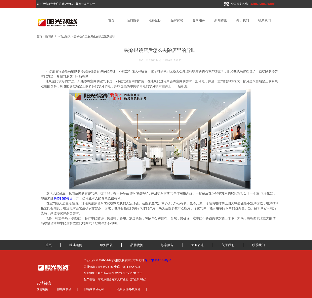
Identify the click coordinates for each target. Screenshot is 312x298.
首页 (111, 20)
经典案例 (133, 20)
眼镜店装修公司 (94, 289)
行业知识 (64, 36)
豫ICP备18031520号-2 (158, 260)
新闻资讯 (220, 20)
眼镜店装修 (64, 289)
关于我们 (242, 20)
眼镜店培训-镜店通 (128, 289)
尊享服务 (198, 20)
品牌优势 (177, 20)
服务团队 (155, 20)
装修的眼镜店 (63, 198)
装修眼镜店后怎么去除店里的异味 (94, 36)
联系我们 (264, 20)
